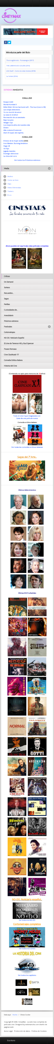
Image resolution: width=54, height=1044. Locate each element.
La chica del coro (10, 156)
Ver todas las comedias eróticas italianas (27, 447)
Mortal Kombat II (10, 104)
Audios (10, 176)
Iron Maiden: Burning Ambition (15, 143)
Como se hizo (12, 180)
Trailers (10, 191)
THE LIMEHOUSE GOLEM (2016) (18, 66)
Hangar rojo (8, 122)
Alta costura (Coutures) (12, 130)
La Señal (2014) (12, 76)
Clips (9, 184)
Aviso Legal (8, 1031)
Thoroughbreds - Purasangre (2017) (20, 60)
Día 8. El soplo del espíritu (13, 133)
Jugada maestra (9, 151)
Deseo (5, 128)
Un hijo (6, 148)
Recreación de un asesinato (14, 117)
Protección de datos (22, 1031)
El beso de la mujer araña (13, 141)
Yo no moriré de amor (12, 112)
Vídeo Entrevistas (14, 187)
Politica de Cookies (39, 1031)
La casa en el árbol (10, 115)
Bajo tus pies (8, 120)
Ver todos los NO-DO (27, 920)
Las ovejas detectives (11, 110)
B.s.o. (9, 195)
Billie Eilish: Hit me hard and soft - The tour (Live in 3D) (24, 107)
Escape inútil (8, 102)
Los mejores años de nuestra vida (16, 125)
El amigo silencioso (10, 153)
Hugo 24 (6, 146)
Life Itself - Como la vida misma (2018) (20, 71)
